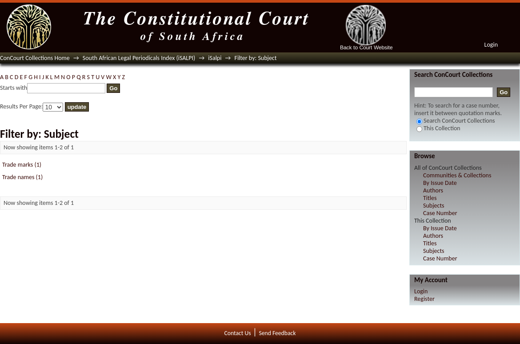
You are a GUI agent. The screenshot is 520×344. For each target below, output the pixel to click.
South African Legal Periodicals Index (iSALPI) (139, 58)
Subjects (433, 205)
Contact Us (237, 333)
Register (424, 299)
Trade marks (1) (21, 164)
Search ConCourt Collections (455, 120)
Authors (433, 190)
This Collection (438, 128)
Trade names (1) (22, 177)
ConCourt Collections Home (35, 58)
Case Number (440, 213)
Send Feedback (277, 333)
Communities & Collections (457, 175)
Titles (429, 198)
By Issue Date (440, 183)
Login (491, 44)
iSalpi (214, 58)
